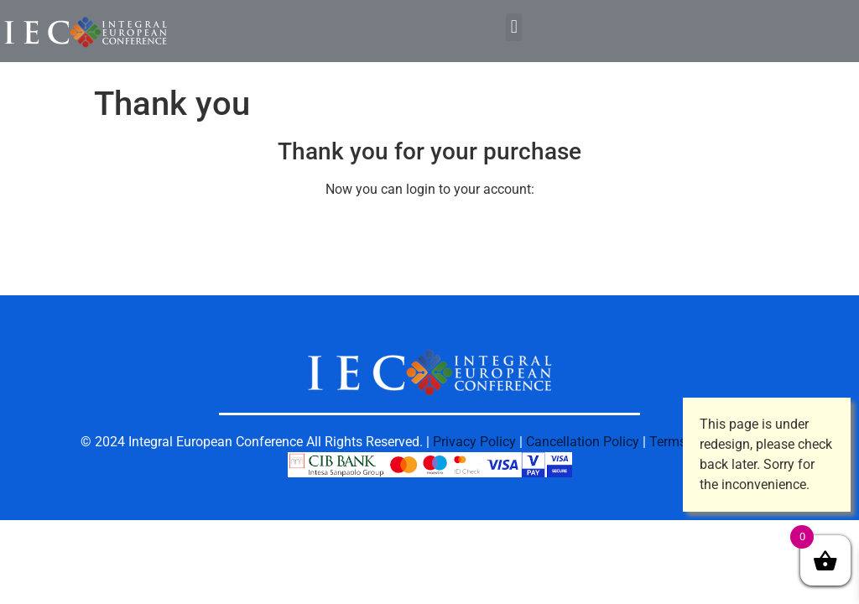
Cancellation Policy (582, 442)
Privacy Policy (474, 442)
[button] (514, 27)
